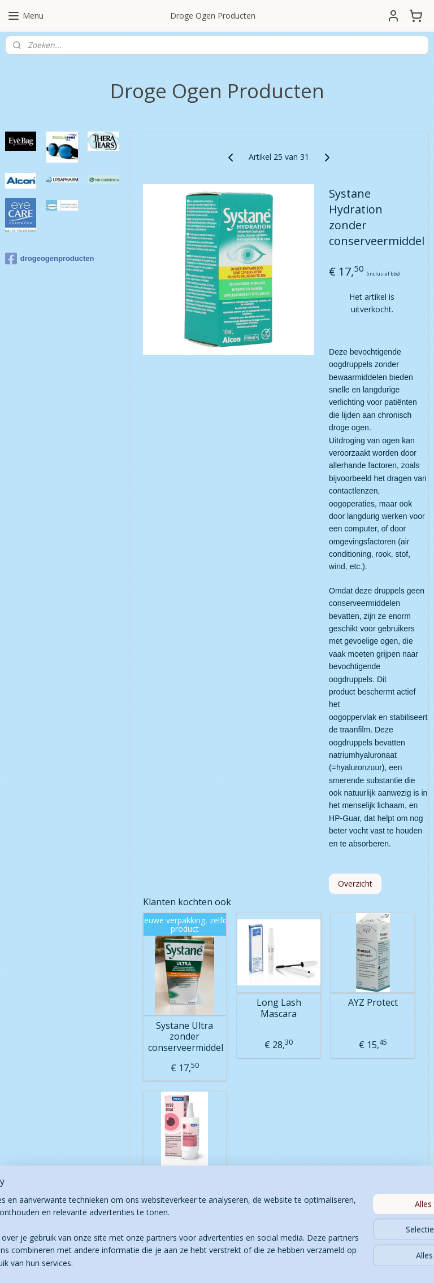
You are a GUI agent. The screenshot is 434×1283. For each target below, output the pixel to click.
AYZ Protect (373, 1002)
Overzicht (355, 883)
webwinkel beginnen (255, 1262)
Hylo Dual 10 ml (185, 1181)
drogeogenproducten (49, 258)
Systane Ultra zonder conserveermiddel (185, 1036)
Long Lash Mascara (279, 1008)
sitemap (188, 1262)
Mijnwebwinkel (354, 1262)
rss (212, 1262)
